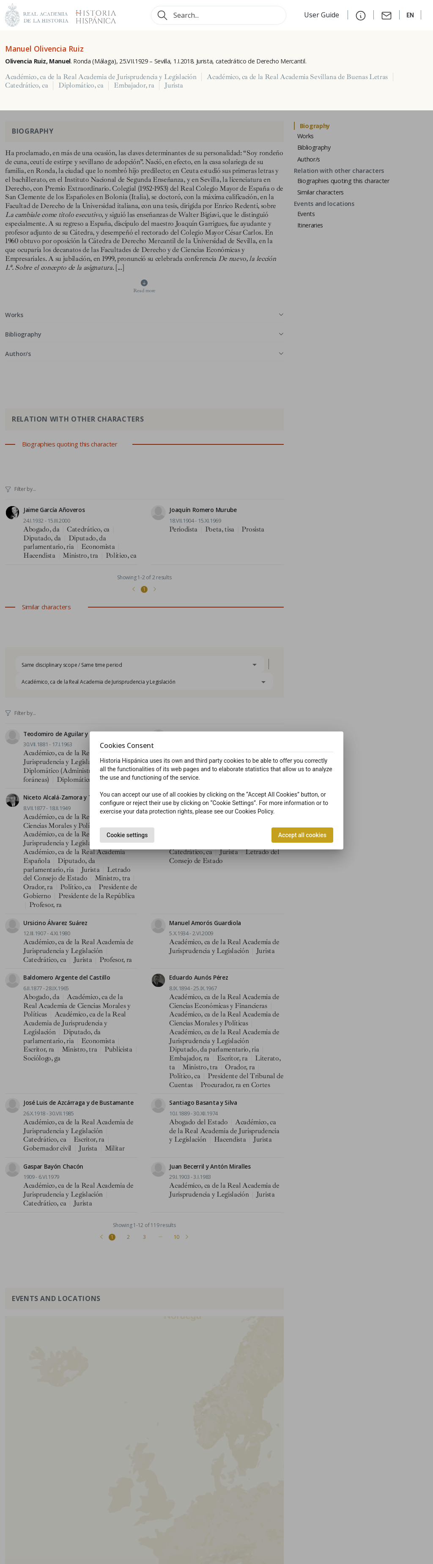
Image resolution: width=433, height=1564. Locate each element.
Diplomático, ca (80, 85)
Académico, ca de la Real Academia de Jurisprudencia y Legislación (100, 77)
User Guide (322, 14)
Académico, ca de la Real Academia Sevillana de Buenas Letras (297, 77)
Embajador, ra (134, 85)
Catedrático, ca (26, 85)
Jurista (173, 85)
